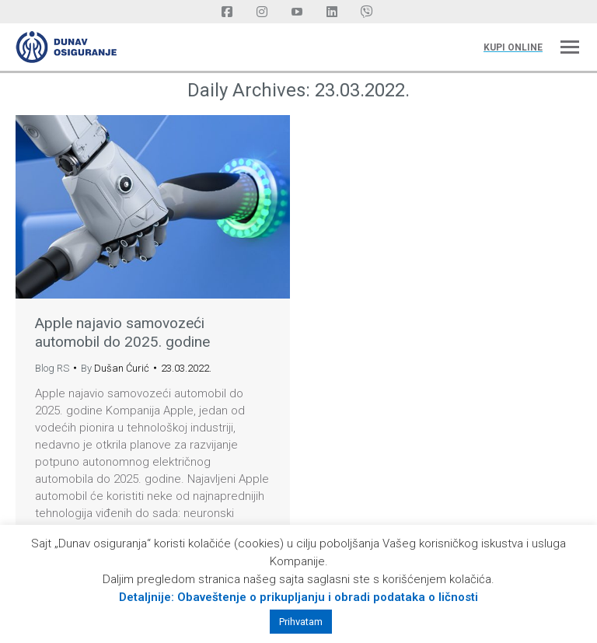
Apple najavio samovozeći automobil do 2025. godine (122, 332)
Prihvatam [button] (301, 621)
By (115, 368)
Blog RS (52, 368)
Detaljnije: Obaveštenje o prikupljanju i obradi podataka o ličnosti (298, 597)
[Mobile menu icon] (569, 47)
